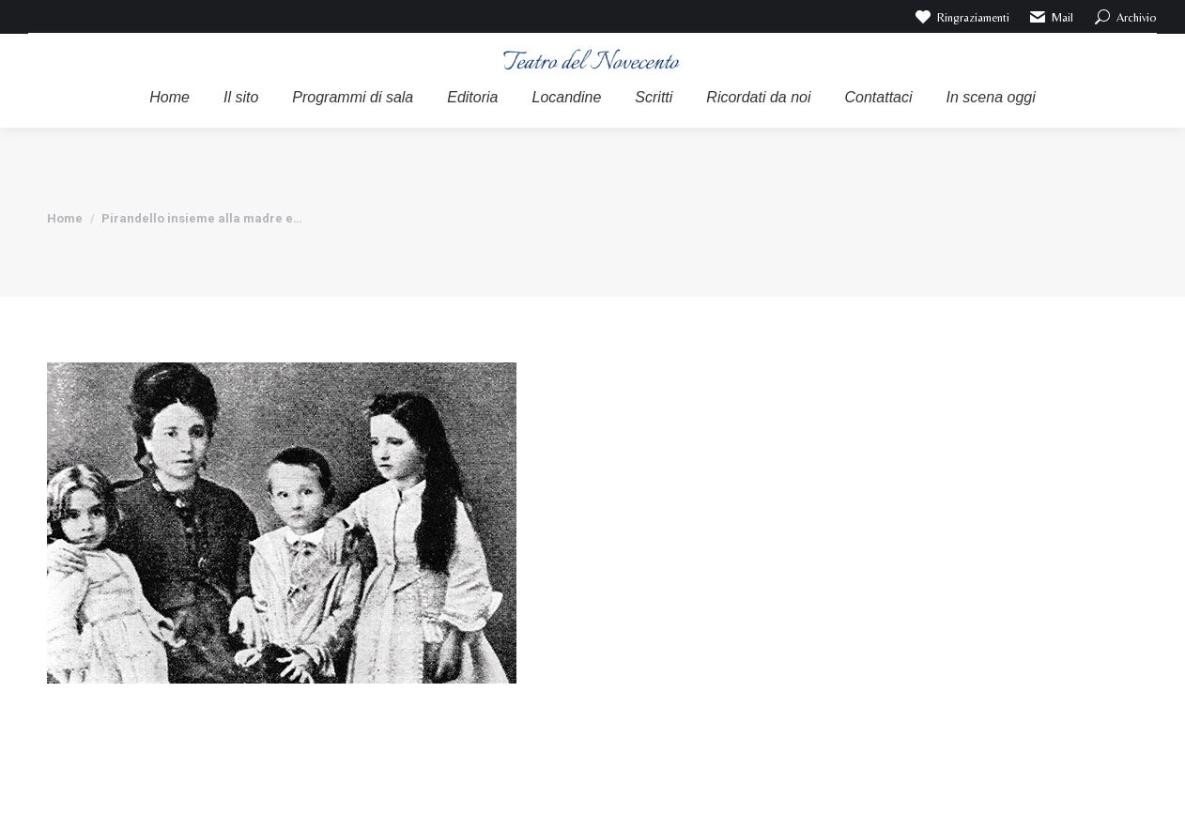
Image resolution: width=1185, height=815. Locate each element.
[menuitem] (169, 98)
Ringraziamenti (961, 16)
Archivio (1124, 16)
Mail (1051, 16)
